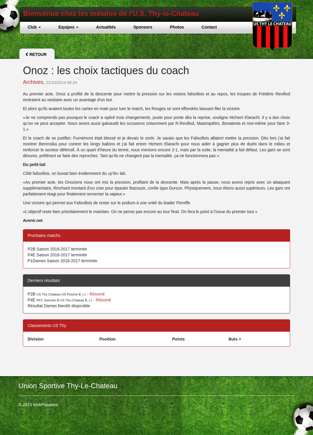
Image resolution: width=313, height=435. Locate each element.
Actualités (106, 27)
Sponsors (142, 27)
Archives (33, 82)
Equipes (68, 27)
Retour (36, 54)
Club (34, 27)
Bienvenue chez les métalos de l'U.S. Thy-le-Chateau (111, 13)
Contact (209, 27)
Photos (177, 27)
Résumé (97, 294)
